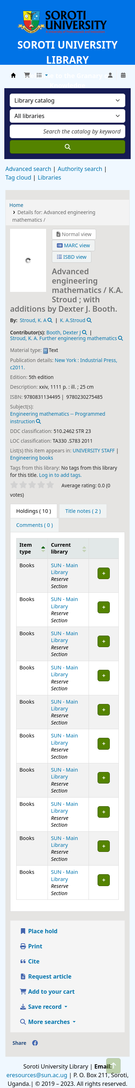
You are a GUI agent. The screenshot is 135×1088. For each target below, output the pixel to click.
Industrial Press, (98, 360)
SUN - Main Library (64, 568)
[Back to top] (113, 1066)
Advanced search (28, 169)
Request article (45, 976)
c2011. (17, 367)
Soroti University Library (13, 75)
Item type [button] (25, 548)
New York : (67, 360)
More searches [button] (45, 1022)
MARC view (73, 245)
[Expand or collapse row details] (104, 576)
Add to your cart (47, 992)
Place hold (38, 931)
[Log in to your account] (110, 75)
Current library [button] (61, 548)
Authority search (80, 169)
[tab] (83, 511)
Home (16, 205)
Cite (29, 961)
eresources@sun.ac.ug (36, 1075)
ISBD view (71, 256)
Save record (41, 1007)
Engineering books (31, 457)
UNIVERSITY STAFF (94, 450)
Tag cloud (18, 177)
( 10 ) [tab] (33, 510)
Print (30, 946)
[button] (27, 75)
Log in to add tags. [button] (60, 474)
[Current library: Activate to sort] (68, 548)
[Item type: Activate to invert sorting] (32, 548)
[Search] (67, 147)
